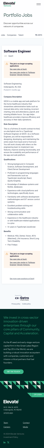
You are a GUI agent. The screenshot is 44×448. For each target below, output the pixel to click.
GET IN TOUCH (13, 371)
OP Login (38, 394)
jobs (3, 35)
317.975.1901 (8, 413)
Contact (26, 423)
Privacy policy (15, 304)
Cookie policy (26, 304)
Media (25, 427)
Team (6, 423)
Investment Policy (11, 437)
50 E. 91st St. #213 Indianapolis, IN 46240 (13, 409)
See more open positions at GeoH (22, 279)
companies (11, 35)
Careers (7, 427)
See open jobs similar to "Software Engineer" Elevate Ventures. (22, 74)
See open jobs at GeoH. (18, 69)
